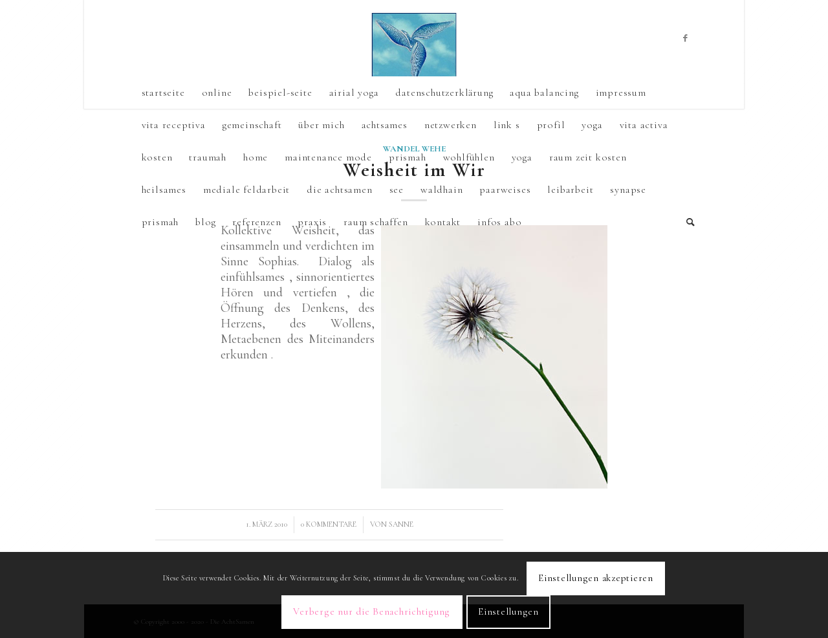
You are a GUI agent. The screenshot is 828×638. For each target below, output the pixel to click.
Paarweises (504, 189)
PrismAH (407, 157)
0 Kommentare (328, 524)
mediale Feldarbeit (246, 189)
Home (255, 157)
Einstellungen (508, 611)
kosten (157, 157)
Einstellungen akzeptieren (595, 578)
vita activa (644, 124)
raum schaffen (375, 221)
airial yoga (354, 92)
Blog (205, 221)
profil (551, 124)
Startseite (163, 92)
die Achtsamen (339, 189)
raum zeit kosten (588, 157)
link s (507, 124)
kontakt (443, 221)
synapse (628, 189)
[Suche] (686, 222)
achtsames (385, 124)
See (396, 189)
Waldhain (441, 189)
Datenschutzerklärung (444, 92)
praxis (312, 221)
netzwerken (450, 124)
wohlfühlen (469, 157)
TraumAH (207, 157)
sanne (401, 524)
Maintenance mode (328, 157)
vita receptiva (174, 124)
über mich (321, 124)
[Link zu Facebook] (685, 38)
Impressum (621, 92)
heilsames (164, 189)
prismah (160, 221)
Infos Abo (499, 221)
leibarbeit (570, 189)
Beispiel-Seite (280, 92)
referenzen (256, 221)
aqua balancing (544, 92)
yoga (592, 124)
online (217, 92)
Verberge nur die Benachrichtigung (371, 611)
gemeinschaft (252, 124)
